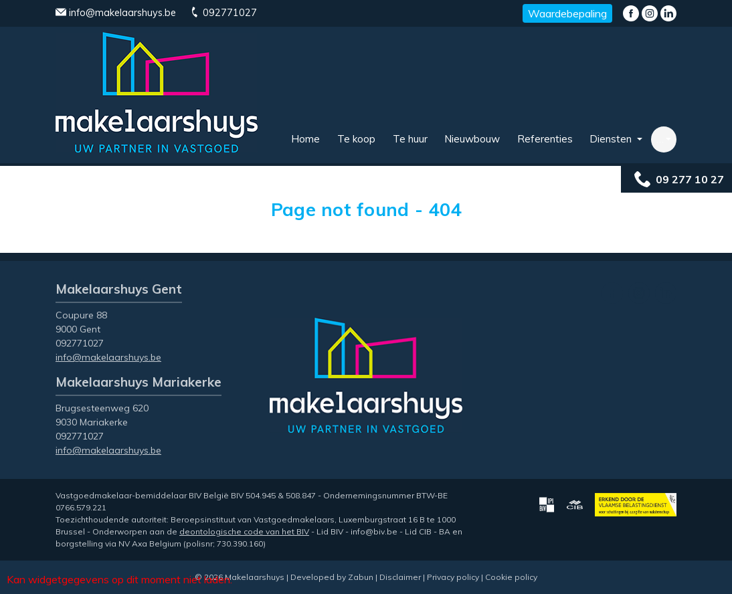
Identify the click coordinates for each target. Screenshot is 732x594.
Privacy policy (453, 577)
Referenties (545, 138)
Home (305, 138)
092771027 (223, 13)
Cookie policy (511, 577)
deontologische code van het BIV (244, 531)
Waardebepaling (567, 13)
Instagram (650, 13)
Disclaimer (400, 577)
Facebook (631, 13)
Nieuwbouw (472, 138)
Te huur (410, 138)
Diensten (611, 138)
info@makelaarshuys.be (116, 13)
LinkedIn (668, 13)
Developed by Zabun (331, 577)
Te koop (356, 138)
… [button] (660, 138)
